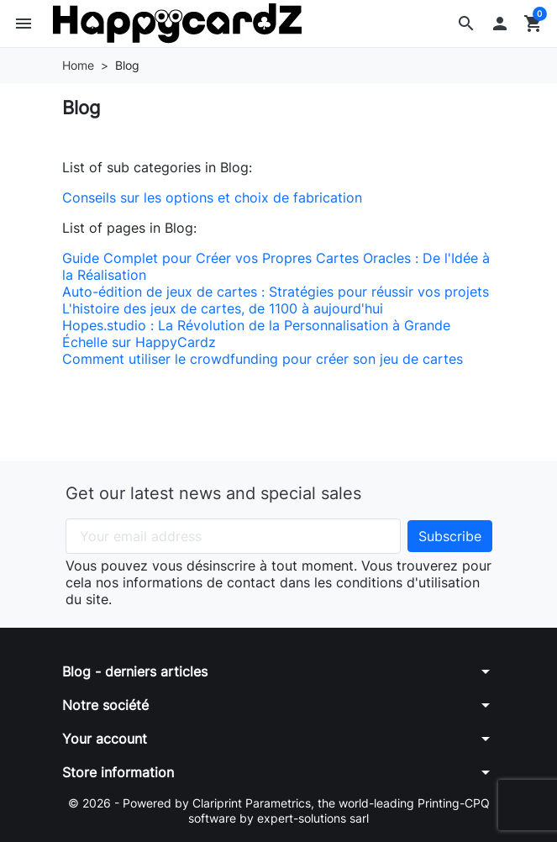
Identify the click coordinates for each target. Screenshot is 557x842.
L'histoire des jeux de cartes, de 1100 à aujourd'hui (222, 308)
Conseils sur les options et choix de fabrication (212, 197)
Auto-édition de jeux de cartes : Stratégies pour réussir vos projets (275, 291)
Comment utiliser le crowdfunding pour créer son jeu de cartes (262, 358)
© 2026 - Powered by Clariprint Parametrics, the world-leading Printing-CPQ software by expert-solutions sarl (279, 810)
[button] (466, 23)
